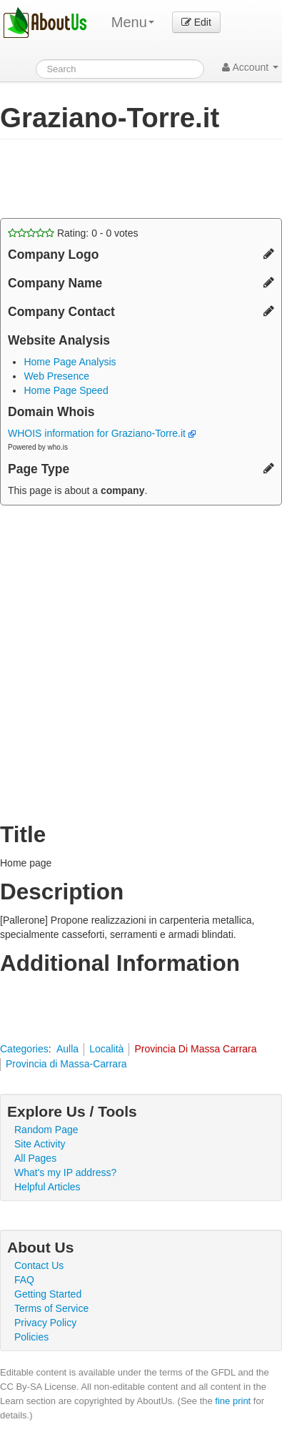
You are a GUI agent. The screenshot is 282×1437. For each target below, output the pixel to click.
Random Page (46, 1129)
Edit (196, 22)
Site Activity (40, 1144)
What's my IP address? (65, 1172)
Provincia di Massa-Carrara (66, 1064)
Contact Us (39, 1265)
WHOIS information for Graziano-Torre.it (102, 433)
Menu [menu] (132, 22)
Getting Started (47, 1294)
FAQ (24, 1279)
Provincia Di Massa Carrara (195, 1049)
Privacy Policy (45, 1322)
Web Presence (56, 376)
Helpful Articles (47, 1186)
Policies (31, 1337)
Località (106, 1049)
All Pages (35, 1158)
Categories (24, 1049)
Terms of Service (51, 1308)
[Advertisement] (114, 179)
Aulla (67, 1049)
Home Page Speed (66, 390)
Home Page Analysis (70, 361)
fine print (233, 1401)
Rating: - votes (73, 233)
